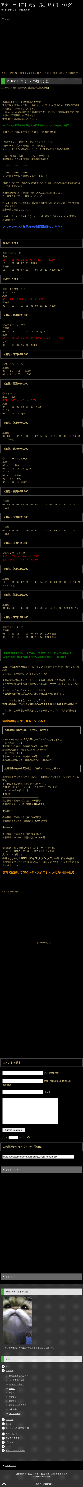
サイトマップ (10, 1465)
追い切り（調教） (16, 1384)
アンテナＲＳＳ (12, 1438)
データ (12, 1389)
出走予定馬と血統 (16, 1380)
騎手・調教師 (14, 1413)
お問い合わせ (11, 1434)
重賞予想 (13, 1401)
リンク (8, 1446)
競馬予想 (22, 87)
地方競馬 (13, 1409)
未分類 (8, 1424)
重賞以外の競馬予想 (38, 87)
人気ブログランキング (15, 1450)
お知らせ (9, 1420)
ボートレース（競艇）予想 (17, 1428)
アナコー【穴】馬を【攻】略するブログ (36, 5)
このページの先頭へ (44, 1484)
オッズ (12, 1393)
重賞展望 (13, 1397)
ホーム (8, 1366)
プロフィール (11, 1442)
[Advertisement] (41, 46)
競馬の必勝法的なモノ (18, 1376)
